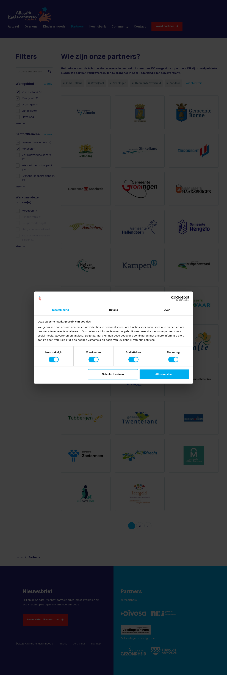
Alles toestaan (164, 374)
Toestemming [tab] (60, 309)
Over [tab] (167, 309)
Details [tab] (113, 309)
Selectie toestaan (113, 374)
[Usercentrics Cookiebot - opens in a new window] (173, 298)
